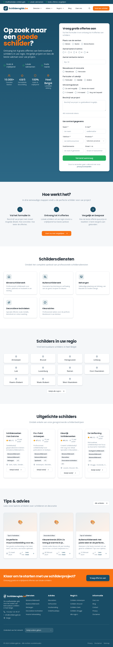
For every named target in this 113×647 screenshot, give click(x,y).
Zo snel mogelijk (71, 88)
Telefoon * (67, 137)
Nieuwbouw (69, 71)
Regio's (60, 8)
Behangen (29, 607)
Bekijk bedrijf (16, 470)
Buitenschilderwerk (32, 604)
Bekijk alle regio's (57, 391)
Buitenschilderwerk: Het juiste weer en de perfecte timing (91, 542)
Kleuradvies (52, 600)
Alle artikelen (101, 503)
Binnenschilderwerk (33, 600)
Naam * (65, 127)
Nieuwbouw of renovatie (73, 68)
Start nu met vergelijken (56, 233)
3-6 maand (81, 92)
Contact (95, 607)
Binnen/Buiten (89, 44)
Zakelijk (79, 80)
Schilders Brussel (76, 604)
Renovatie (82, 71)
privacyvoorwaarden (84, 167)
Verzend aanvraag (84, 158)
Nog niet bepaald (96, 92)
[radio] (63, 44)
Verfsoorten (52, 604)
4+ (87, 52)
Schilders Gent (75, 607)
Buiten (77, 44)
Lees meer (29, 553)
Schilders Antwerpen (77, 600)
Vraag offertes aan (98, 578)
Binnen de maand (88, 88)
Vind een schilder (101, 8)
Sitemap (106, 643)
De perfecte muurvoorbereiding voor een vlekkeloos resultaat (20, 542)
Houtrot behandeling (33, 614)
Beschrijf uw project (71, 97)
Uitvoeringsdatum (70, 85)
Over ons (78, 8)
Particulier (69, 80)
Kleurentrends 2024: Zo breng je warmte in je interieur (53, 542)
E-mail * (88, 127)
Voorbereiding (53, 607)
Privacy (95, 611)
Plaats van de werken (72, 40)
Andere (89, 80)
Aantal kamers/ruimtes (72, 49)
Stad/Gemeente (68, 146)
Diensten (37, 8)
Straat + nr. (89, 146)
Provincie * (89, 137)
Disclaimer (96, 614)
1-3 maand (69, 92)
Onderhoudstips (53, 611)
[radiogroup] (84, 44)
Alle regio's (74, 614)
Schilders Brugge (76, 611)
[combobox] (95, 141)
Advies (49, 8)
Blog (70, 8)
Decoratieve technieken (34, 611)
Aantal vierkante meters (73, 57)
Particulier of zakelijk (72, 76)
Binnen (67, 44)
